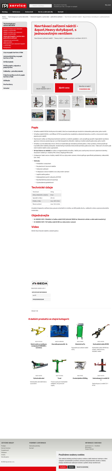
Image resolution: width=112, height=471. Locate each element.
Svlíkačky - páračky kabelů (13, 71)
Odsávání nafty (80, 344)
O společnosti (5, 450)
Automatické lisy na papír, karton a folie (12, 57)
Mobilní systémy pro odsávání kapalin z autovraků (12, 33)
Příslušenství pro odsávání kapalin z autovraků (14, 44)
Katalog (4, 12)
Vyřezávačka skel (38, 378)
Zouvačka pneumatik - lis (59, 344)
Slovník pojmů (5, 457)
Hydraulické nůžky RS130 (101, 344)
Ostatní (6, 88)
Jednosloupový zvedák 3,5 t (100, 379)
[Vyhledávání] (40, 5)
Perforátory (8, 84)
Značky (3, 455)
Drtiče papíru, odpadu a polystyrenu (12, 66)
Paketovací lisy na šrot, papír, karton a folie (14, 76)
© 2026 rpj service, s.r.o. (7, 462)
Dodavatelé (29, 12)
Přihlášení (4, 452)
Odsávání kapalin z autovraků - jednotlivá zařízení (14, 37)
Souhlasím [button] (63, 467)
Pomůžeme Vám (84, 89)
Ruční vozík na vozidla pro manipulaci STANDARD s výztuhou (39, 346)
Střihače (6, 81)
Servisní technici (5, 448)
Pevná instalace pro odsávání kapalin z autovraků (12, 29)
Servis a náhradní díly (45, 12)
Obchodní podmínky (34, 446)
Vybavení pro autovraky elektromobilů (10, 41)
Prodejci (3, 446)
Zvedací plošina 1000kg (80, 378)
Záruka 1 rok (34, 311)
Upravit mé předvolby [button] (82, 467)
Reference (16, 12)
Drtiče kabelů (8, 62)
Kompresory (7, 47)
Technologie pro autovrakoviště (9, 24)
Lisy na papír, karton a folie (13, 52)
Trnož (59, 378)
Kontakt (60, 12)
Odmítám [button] (71, 467)
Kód (32, 288)
